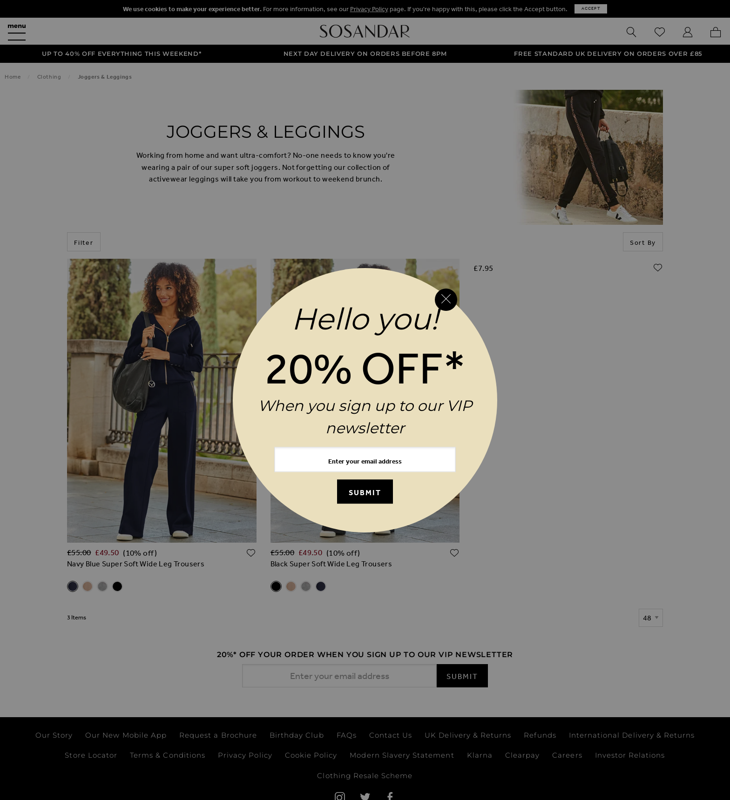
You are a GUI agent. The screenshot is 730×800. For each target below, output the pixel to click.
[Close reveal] (446, 300)
